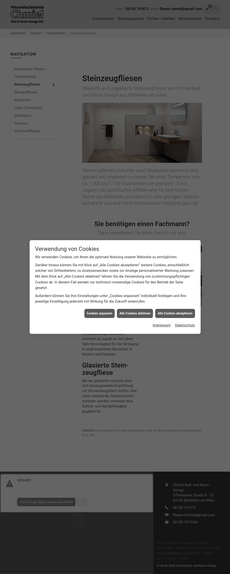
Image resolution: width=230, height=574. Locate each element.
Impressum (162, 314)
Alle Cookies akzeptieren (175, 302)
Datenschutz (185, 314)
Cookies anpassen (99, 302)
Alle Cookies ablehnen (135, 302)
